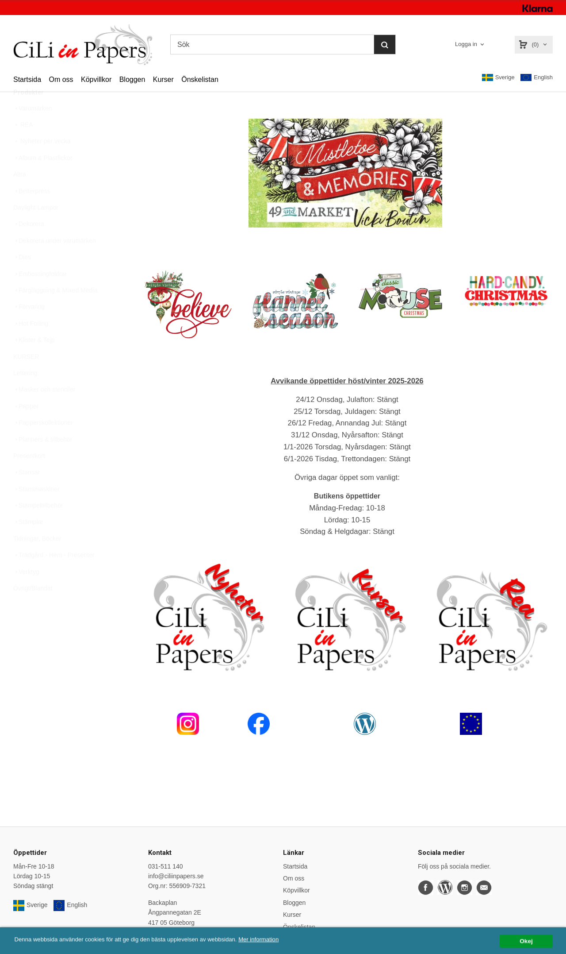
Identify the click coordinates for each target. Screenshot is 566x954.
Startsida (27, 79)
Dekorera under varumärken (54, 261)
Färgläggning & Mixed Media (55, 311)
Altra (19, 195)
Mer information (267, 949)
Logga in (466, 44)
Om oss (61, 79)
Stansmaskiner (36, 510)
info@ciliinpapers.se (176, 876)
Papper (25, 427)
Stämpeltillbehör (38, 526)
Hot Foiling (30, 344)
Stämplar (28, 542)
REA (23, 145)
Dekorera (28, 244)
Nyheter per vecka (42, 162)
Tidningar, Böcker (37, 559)
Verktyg (26, 592)
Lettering (25, 394)
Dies (22, 278)
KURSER (26, 377)
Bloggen (132, 79)
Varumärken (32, 129)
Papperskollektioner (43, 443)
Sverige (498, 77)
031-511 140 (165, 866)
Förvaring (29, 327)
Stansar (26, 493)
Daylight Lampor (35, 228)
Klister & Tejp (33, 360)
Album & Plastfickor (42, 178)
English (536, 77)
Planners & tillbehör (42, 460)
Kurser (163, 79)
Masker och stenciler (44, 410)
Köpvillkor (96, 79)
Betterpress (31, 212)
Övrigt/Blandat (33, 609)
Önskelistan (199, 79)
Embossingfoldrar (40, 294)
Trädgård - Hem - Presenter (53, 575)
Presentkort (29, 476)
